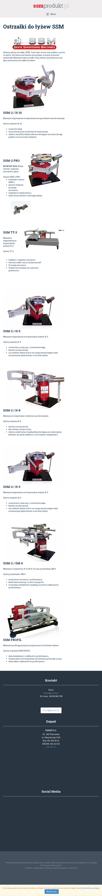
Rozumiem (51, 891)
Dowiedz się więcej (90, 888)
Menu (51, 14)
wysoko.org (50, 868)
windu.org (72, 868)
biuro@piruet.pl (51, 693)
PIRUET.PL (51, 747)
